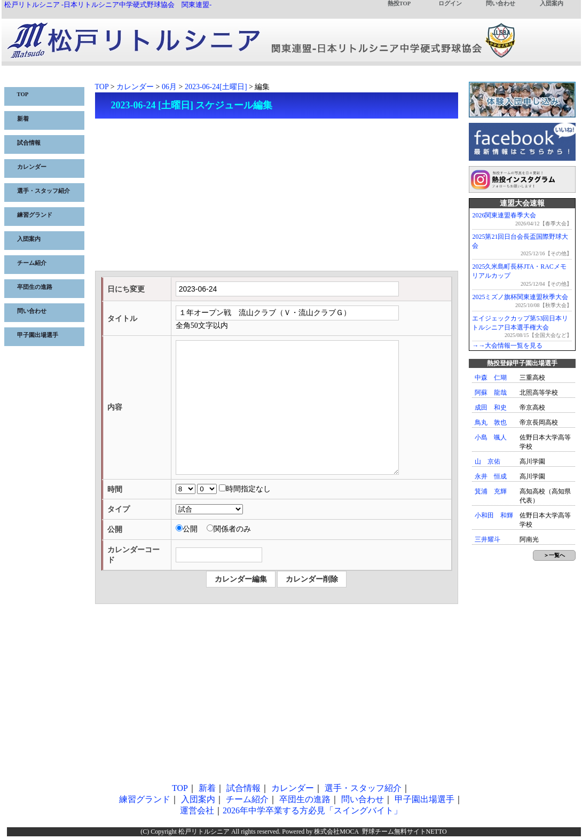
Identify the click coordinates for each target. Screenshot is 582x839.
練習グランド (34, 215)
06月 (169, 87)
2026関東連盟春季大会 (504, 215)
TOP (23, 94)
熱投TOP (399, 3)
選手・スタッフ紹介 (43, 191)
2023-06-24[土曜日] (216, 87)
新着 (23, 119)
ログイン (450, 3)
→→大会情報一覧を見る (507, 345)
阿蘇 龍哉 (491, 392)
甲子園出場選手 (37, 335)
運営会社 (197, 810)
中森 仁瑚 (491, 377)
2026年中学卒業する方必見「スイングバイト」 (312, 810)
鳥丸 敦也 (491, 422)
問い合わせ (500, 3)
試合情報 (29, 143)
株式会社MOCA (336, 831)
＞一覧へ (554, 555)
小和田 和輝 (494, 515)
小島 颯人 (491, 437)
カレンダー (31, 167)
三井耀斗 (487, 539)
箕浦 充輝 (491, 491)
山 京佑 (487, 461)
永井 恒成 (491, 476)
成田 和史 (491, 407)
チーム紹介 (31, 263)
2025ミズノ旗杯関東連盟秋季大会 (520, 297)
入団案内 (551, 3)
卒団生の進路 (34, 287)
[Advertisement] (276, 196)
